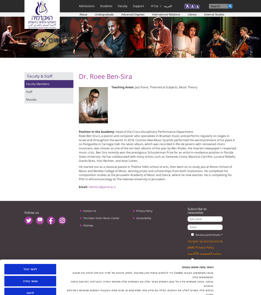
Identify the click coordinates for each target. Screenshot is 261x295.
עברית (154, 6)
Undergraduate (104, 14)
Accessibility (143, 218)
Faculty (122, 6)
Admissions (87, 6)
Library (192, 14)
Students (106, 6)
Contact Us (89, 211)
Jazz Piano (141, 87)
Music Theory (188, 87)
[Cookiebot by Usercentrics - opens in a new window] (238, 288)
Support (138, 6)
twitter (28, 220)
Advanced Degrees (132, 14)
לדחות (30, 271)
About (83, 14)
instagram (62, 220)
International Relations (166, 14)
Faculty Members (37, 84)
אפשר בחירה (30, 259)
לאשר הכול (30, 247)
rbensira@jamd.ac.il (102, 187)
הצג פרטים (90, 287)
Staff (29, 92)
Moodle (31, 100)
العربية (168, 6)
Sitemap (88, 225)
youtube (40, 220)
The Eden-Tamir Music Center (101, 218)
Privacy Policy (144, 211)
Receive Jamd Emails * (205, 235)
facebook (51, 220)
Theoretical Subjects (164, 87)
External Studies (214, 14)
